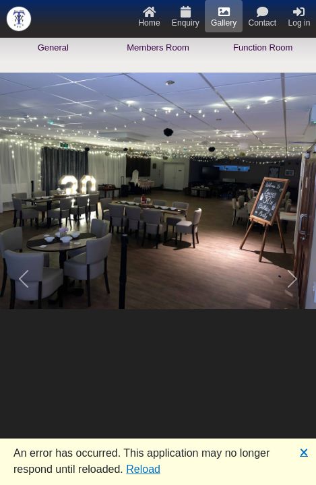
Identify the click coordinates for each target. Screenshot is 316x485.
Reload (143, 469)
